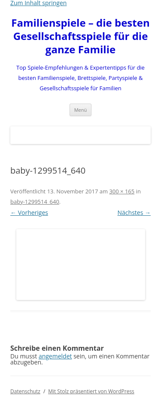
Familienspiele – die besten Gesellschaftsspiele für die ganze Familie (80, 36)
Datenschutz (25, 391)
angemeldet (55, 356)
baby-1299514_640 (34, 201)
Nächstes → (134, 212)
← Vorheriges (29, 212)
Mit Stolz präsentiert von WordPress (91, 391)
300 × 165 (121, 191)
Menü (80, 110)
